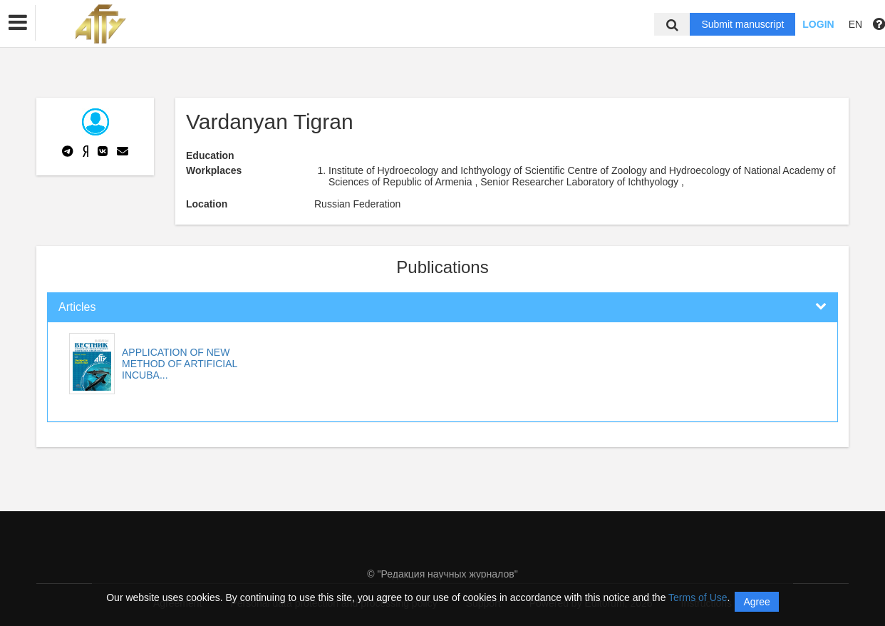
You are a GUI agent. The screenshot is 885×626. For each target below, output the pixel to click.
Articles (76, 307)
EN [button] (855, 24)
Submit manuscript (742, 24)
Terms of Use (697, 597)
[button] (18, 23)
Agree (756, 601)
